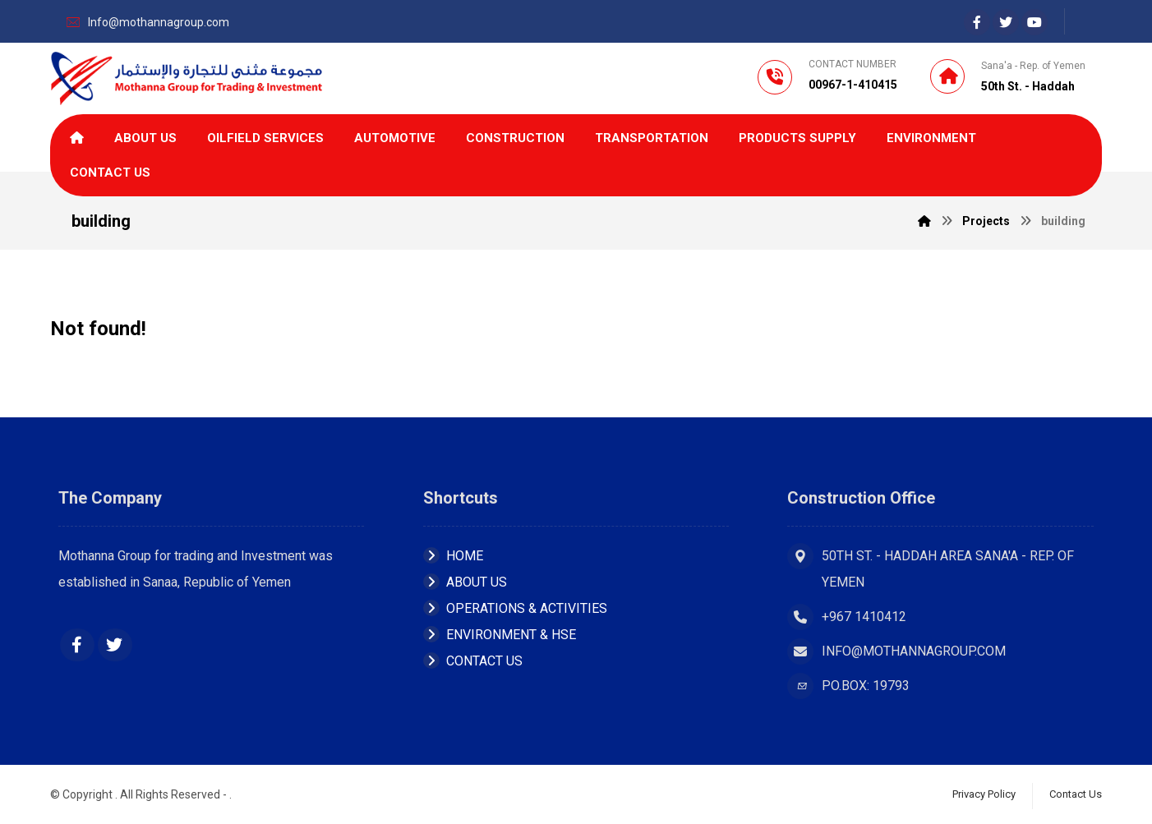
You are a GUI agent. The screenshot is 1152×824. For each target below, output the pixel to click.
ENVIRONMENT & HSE (499, 634)
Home (453, 556)
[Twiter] (1006, 22)
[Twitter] (115, 644)
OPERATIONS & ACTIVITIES (515, 608)
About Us (465, 582)
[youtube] (1034, 22)
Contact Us (473, 661)
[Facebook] (977, 22)
